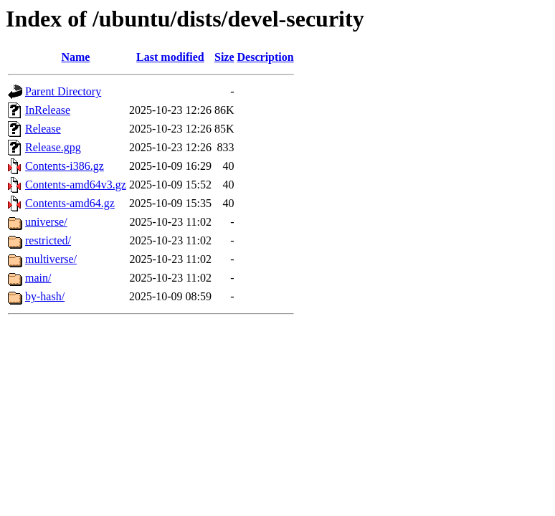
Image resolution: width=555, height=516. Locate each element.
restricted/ (48, 240)
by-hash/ (45, 296)
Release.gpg (53, 147)
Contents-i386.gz (64, 166)
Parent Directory (63, 91)
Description (265, 57)
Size (224, 57)
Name (75, 57)
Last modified (170, 57)
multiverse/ (51, 259)
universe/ (46, 222)
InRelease (47, 110)
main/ (38, 278)
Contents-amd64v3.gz (75, 184)
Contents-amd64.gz (70, 203)
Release (43, 129)
